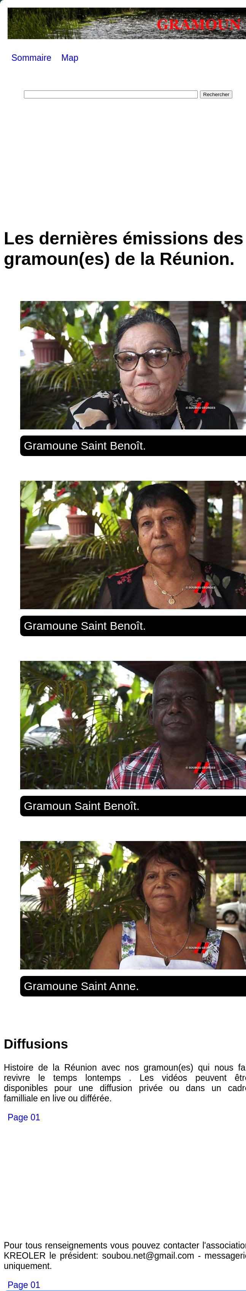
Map (69, 58)
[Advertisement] (128, 159)
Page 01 (24, 1117)
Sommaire (31, 58)
